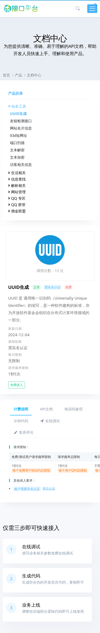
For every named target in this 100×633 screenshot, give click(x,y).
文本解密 (17, 150)
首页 (6, 75)
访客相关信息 (21, 165)
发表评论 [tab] (23, 432)
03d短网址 (18, 135)
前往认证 (48, 488)
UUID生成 (18, 114)
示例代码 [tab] (21, 421)
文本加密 (17, 157)
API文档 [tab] (46, 409)
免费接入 (16, 385)
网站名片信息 (21, 128)
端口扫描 (17, 143)
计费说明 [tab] (21, 409)
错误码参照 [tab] (74, 409)
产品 (18, 75)
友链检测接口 (21, 121)
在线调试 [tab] (50, 421)
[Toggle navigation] (92, 8)
